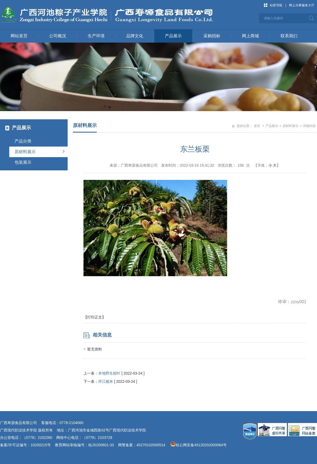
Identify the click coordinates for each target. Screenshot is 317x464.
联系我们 (289, 36)
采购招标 (211, 36)
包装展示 (23, 162)
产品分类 (23, 141)
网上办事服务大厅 (301, 5)
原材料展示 (25, 151)
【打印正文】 (94, 317)
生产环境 (96, 36)
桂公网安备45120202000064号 (202, 445)
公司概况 (57, 36)
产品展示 (173, 36)
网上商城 (250, 36)
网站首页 (19, 36)
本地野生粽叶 (109, 373)
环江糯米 (105, 381)
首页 (257, 126)
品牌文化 (134, 36)
